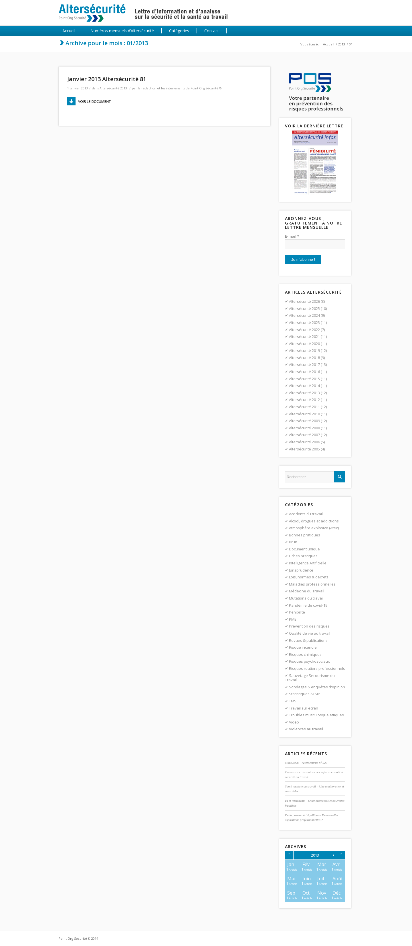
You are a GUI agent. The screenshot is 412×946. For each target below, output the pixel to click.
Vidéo (294, 722)
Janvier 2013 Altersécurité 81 (106, 79)
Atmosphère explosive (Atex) (314, 527)
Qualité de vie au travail (309, 633)
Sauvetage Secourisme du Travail (310, 678)
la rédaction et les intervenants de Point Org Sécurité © (179, 88)
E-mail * (292, 236)
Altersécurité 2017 (304, 364)
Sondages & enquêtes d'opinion (317, 687)
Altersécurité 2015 (304, 378)
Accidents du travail (306, 513)
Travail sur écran (303, 708)
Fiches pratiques (303, 555)
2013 (341, 44)
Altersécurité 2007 (304, 434)
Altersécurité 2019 (304, 350)
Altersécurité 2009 (304, 420)
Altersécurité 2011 (304, 406)
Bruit (293, 541)
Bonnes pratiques (304, 535)
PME (292, 619)
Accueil (328, 44)
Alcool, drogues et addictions (314, 521)
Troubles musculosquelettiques (316, 714)
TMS (292, 701)
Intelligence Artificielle (307, 563)
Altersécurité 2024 (304, 315)
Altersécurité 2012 (304, 399)
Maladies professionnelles (312, 584)
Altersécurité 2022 (304, 329)
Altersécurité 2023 (304, 322)
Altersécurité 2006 (304, 441)
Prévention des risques (309, 626)
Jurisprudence (301, 570)
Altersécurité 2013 (113, 88)
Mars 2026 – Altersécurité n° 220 (306, 762)
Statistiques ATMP (304, 693)
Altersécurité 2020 (304, 343)
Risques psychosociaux (309, 661)
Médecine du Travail (306, 591)
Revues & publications (308, 640)
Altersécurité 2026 (304, 301)
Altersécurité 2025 (304, 308)
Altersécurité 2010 (304, 413)
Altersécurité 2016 (304, 371)
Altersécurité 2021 (304, 336)
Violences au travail (306, 728)
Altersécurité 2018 (304, 357)
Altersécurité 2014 (304, 385)
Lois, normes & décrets (308, 577)
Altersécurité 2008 (304, 427)
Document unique (304, 549)
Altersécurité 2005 (304, 449)
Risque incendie (303, 647)
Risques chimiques (305, 654)
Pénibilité (297, 612)
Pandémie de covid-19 (308, 605)
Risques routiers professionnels (317, 668)
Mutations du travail (306, 598)
